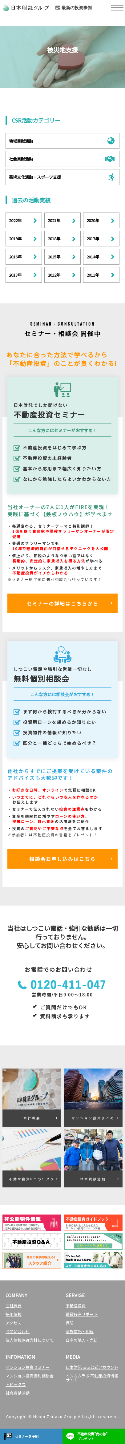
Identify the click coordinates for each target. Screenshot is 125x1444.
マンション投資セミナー (28, 1367)
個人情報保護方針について (30, 1340)
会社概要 (14, 1306)
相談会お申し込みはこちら (62, 858)
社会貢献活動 (18, 1393)
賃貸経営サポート (82, 1314)
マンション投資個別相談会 (30, 1376)
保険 (70, 1323)
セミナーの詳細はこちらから (62, 603)
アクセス (13, 1323)
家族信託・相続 (80, 1331)
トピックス (16, 1384)
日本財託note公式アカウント (92, 1367)
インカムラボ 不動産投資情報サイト (92, 1378)
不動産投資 (76, 1306)
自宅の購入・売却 (82, 1340)
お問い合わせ (18, 1331)
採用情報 (14, 1314)
